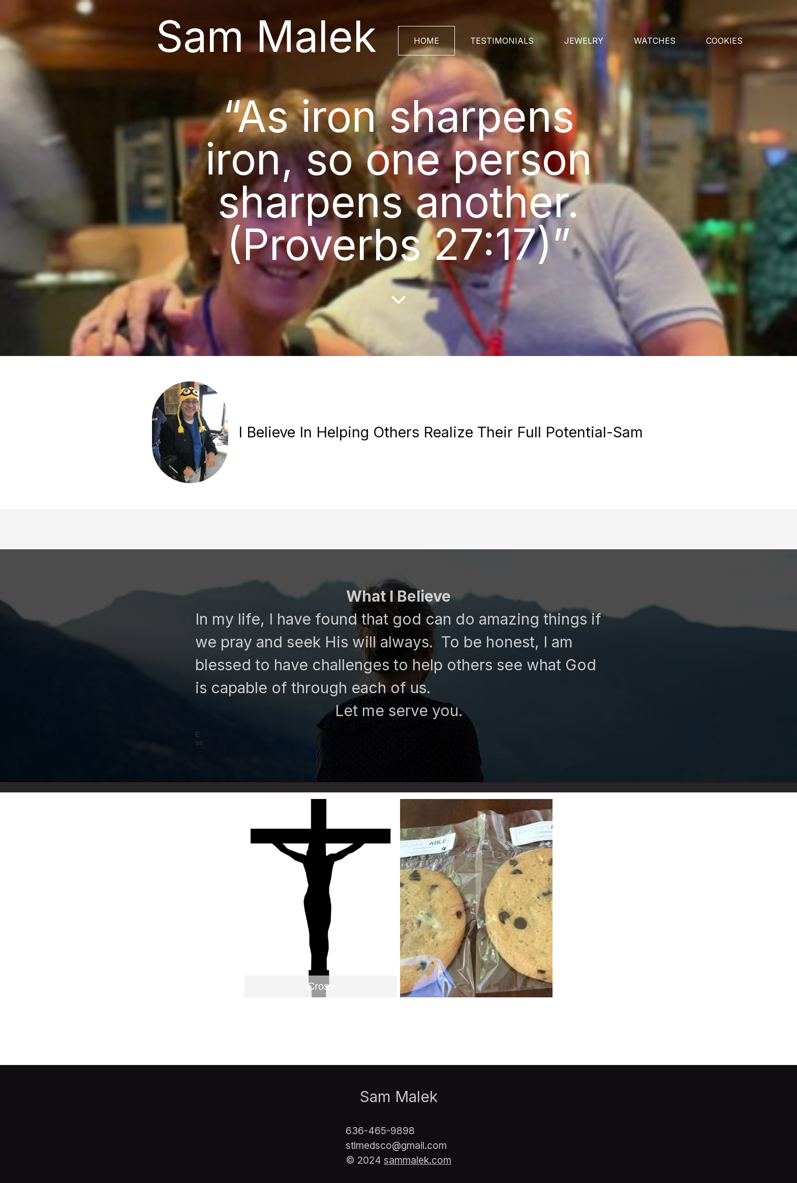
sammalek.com (417, 1160)
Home (426, 41)
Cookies (724, 41)
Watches (655, 41)
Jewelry (583, 41)
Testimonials (502, 41)
